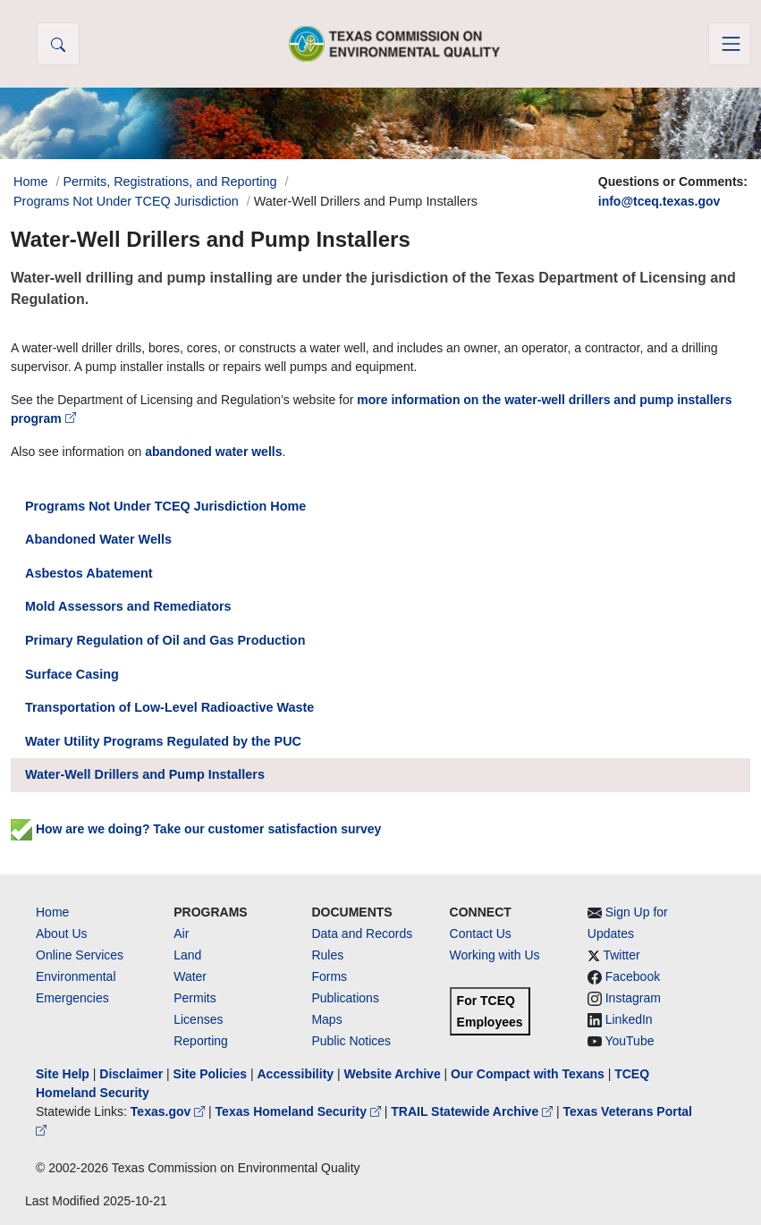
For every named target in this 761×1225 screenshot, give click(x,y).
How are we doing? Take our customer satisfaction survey (196, 829)
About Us (62, 933)
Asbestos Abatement (89, 573)
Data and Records (361, 933)
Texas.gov (169, 1111)
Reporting (200, 1041)
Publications (345, 998)
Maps (326, 1019)
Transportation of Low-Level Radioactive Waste (169, 707)
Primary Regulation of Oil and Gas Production (165, 640)
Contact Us (481, 933)
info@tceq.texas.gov (659, 201)
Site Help (62, 1074)
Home (52, 912)
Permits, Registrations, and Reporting (169, 181)
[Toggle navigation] (729, 43)
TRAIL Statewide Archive (473, 1111)
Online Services (79, 955)
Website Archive (392, 1074)
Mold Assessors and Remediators (128, 606)
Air (181, 933)
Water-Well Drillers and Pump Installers (145, 774)
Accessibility (297, 1074)
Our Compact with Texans (528, 1074)
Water (190, 976)
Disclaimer (131, 1074)
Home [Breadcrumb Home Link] (30, 181)
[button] (58, 43)
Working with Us (495, 955)
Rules (327, 955)
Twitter (621, 955)
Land (187, 955)
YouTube (629, 1041)
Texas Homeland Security (300, 1111)
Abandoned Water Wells (98, 539)
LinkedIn (629, 1019)
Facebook (632, 976)
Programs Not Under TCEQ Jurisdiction (126, 201)
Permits (194, 998)
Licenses (198, 1019)
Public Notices (351, 1041)
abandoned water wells (213, 451)
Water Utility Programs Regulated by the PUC (163, 741)
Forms (329, 976)
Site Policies (210, 1074)
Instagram (633, 998)
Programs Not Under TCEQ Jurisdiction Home (165, 506)
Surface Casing (72, 674)
